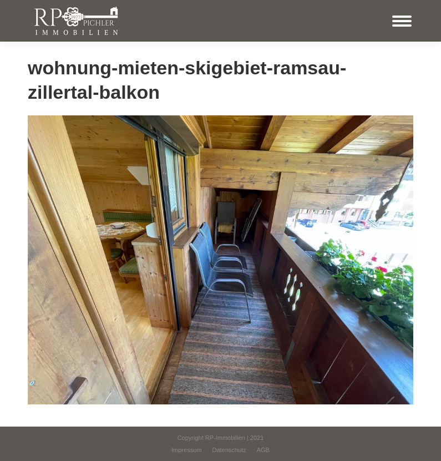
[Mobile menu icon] (402, 21)
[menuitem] (186, 449)
